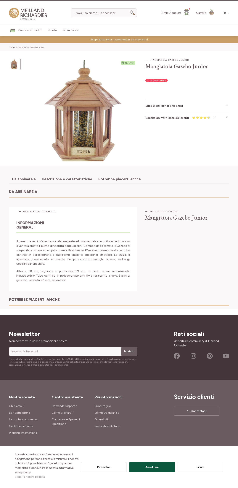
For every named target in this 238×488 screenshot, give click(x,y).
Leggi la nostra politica (30, 477)
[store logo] (28, 14)
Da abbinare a (24, 179)
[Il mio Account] (176, 12)
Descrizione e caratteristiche (67, 179)
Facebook (177, 356)
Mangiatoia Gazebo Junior (31, 47)
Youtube (226, 356)
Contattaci (198, 411)
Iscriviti (129, 351)
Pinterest (210, 356)
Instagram (193, 356)
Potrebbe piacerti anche (119, 179)
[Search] (132, 13)
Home (12, 47)
